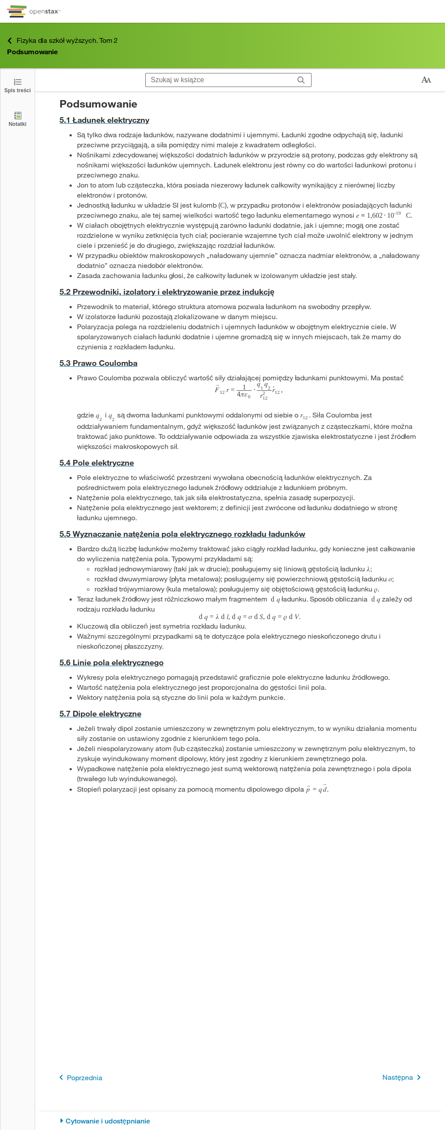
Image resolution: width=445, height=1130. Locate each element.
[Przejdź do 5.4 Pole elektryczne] (240, 463)
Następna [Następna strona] (403, 1077)
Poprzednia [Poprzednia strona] (79, 1077)
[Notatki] (17, 119)
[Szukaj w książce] (218, 80)
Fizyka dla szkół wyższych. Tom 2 (62, 40)
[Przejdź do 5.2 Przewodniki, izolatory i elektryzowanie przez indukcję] (240, 292)
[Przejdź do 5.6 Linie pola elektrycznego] (240, 662)
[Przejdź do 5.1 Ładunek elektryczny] (240, 120)
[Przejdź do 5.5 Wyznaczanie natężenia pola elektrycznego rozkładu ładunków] (240, 534)
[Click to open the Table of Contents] (17, 85)
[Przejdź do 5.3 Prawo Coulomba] (240, 363)
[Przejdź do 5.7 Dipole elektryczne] (240, 714)
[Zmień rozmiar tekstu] (426, 80)
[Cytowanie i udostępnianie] (240, 1121)
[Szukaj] (301, 80)
